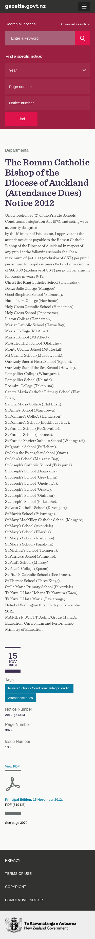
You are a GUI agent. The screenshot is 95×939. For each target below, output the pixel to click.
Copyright (15, 887)
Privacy (12, 860)
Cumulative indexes (24, 900)
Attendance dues (20, 698)
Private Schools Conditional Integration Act (39, 688)
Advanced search (75, 24)
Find (21, 119)
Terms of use (18, 874)
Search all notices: (21, 24)
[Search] (82, 38)
